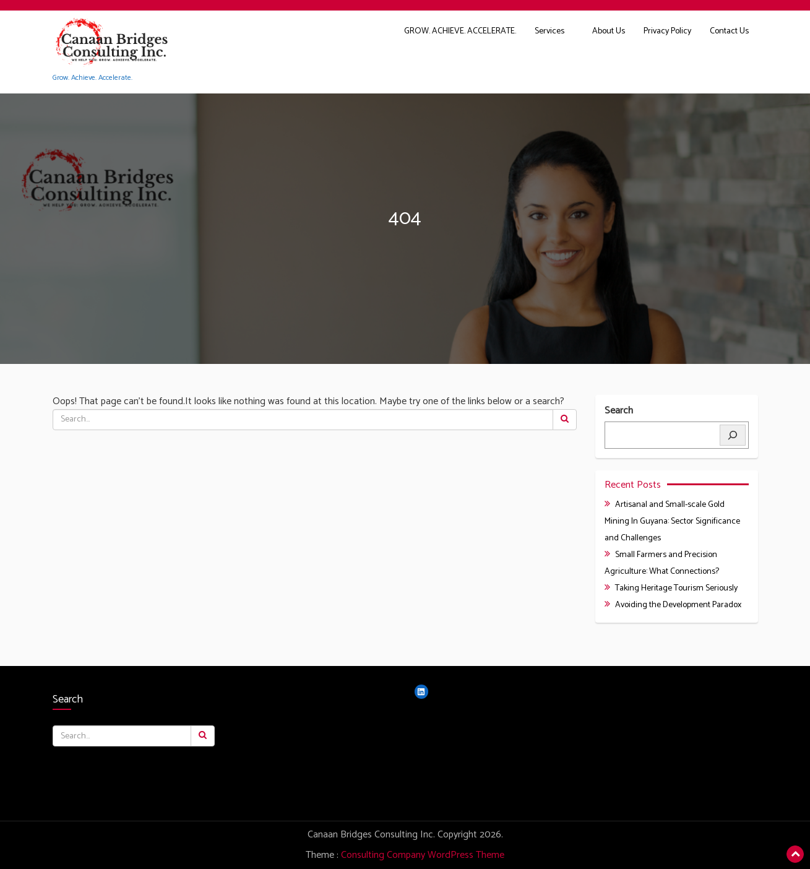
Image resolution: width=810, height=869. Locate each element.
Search (619, 411)
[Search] (733, 435)
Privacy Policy (667, 31)
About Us (608, 31)
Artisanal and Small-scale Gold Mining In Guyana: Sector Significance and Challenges (672, 521)
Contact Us (729, 31)
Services (549, 31)
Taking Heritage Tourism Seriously (676, 588)
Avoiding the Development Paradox (678, 605)
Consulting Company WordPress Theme (422, 855)
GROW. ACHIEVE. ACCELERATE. (460, 31)
